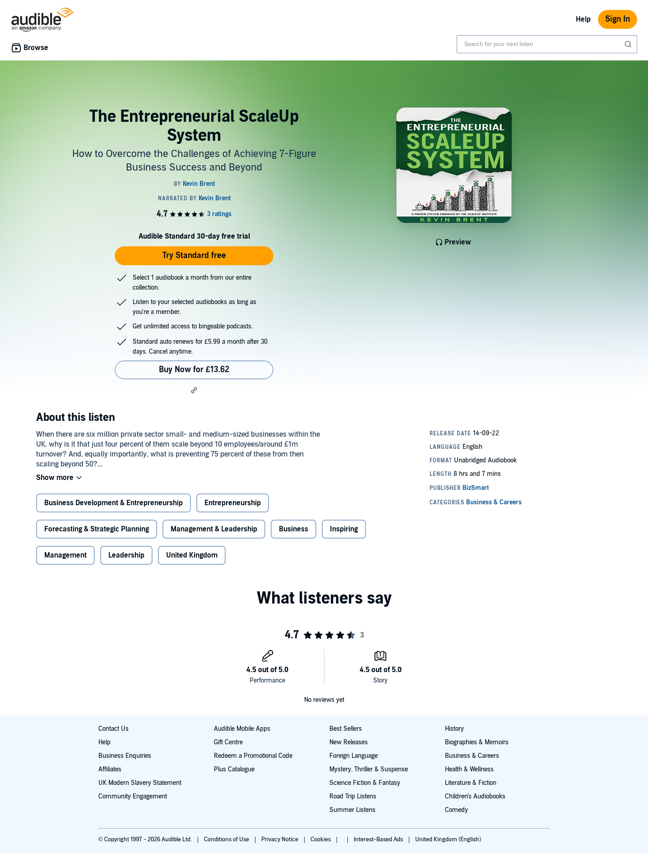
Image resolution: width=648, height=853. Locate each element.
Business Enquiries (124, 756)
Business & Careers (472, 756)
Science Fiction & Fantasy (364, 783)
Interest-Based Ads (379, 839)
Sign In (617, 19)
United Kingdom (192, 555)
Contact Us (113, 729)
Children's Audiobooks (475, 796)
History (454, 729)
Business (293, 529)
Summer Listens (352, 810)
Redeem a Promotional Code (253, 756)
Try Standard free (194, 255)
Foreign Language (353, 756)
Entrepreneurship (232, 502)
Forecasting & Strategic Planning (96, 529)
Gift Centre (228, 742)
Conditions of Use (227, 839)
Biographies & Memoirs (477, 742)
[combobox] (547, 44)
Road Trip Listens (352, 796)
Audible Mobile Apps (242, 729)
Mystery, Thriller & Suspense (368, 769)
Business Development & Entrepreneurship (113, 502)
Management (65, 555)
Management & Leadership (214, 529)
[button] (194, 390)
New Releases (348, 742)
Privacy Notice (280, 839)
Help (583, 19)
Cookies (321, 839)
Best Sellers (345, 729)
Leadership (126, 555)
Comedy (456, 810)
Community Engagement (132, 796)
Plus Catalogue (234, 769)
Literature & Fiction (470, 783)
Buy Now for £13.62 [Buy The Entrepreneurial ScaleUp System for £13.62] (194, 369)
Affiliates (109, 769)
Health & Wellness (469, 769)
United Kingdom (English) (448, 839)
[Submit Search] (629, 44)
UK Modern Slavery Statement (139, 783)
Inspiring (344, 529)
